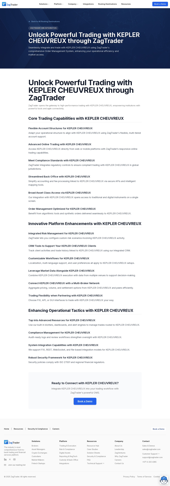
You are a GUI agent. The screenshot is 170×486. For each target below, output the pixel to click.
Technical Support (95, 463)
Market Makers (38, 460)
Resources (126, 4)
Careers (55, 429)
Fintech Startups (38, 463)
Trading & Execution (67, 446)
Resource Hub (93, 446)
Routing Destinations (107, 4)
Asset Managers (38, 449)
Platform (59, 4)
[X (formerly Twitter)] (10, 459)
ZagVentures (120, 453)
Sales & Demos (148, 446)
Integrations (88, 4)
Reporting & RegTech (68, 456)
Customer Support (151, 454)
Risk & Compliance (67, 449)
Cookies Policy (159, 477)
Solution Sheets (93, 453)
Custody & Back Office (68, 460)
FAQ (88, 460)
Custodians (36, 456)
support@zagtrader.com (152, 457)
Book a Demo (160, 4)
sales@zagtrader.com (151, 449)
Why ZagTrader (121, 456)
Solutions (44, 4)
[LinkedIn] (5, 459)
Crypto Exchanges (39, 453)
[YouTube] (14, 459)
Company (73, 4)
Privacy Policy (129, 477)
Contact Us (119, 463)
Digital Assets (64, 453)
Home (6, 429)
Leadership (119, 449)
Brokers (35, 446)
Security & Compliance (38, 429)
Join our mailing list (15, 465)
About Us (118, 446)
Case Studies (92, 449)
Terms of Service (144, 477)
